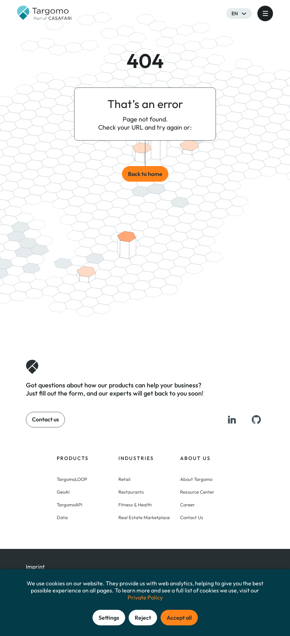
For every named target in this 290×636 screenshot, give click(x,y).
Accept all (179, 617)
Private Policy (145, 597)
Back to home (145, 173)
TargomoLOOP (72, 479)
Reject (143, 617)
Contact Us (191, 517)
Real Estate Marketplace (144, 517)
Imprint (35, 566)
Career (187, 504)
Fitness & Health (135, 504)
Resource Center (197, 492)
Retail (124, 479)
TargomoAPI (69, 504)
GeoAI (63, 492)
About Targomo (196, 479)
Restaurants (131, 492)
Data (62, 517)
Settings (109, 617)
